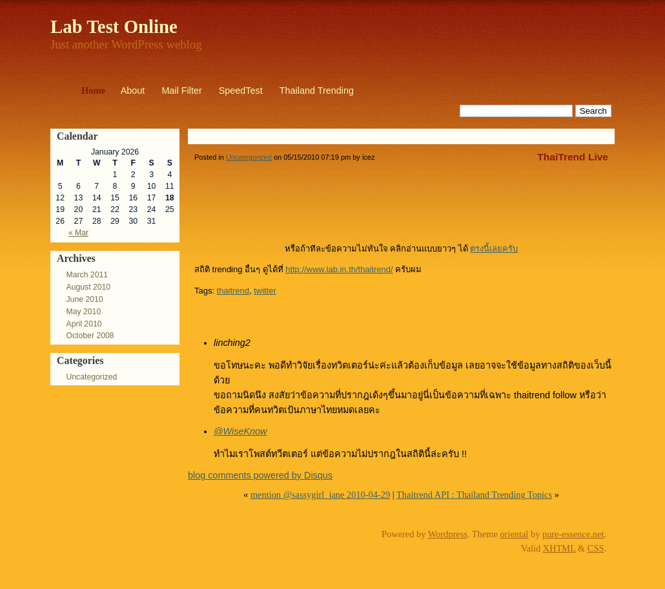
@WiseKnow (240, 431)
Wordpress (447, 534)
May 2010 (83, 311)
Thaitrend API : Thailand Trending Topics (474, 494)
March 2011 (87, 274)
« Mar (78, 232)
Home (93, 90)
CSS (596, 548)
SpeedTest (241, 90)
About (133, 90)
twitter (265, 290)
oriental (514, 534)
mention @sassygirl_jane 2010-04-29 (320, 494)
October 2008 (90, 335)
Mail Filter (181, 90)
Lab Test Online (114, 26)
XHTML (559, 548)
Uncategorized (91, 376)
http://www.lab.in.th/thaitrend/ (339, 269)
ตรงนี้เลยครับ (494, 248)
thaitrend (233, 290)
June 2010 (84, 299)
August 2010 (88, 287)
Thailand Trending (317, 90)
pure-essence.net (573, 534)
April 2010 (83, 323)
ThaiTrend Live (572, 156)
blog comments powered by (260, 475)
